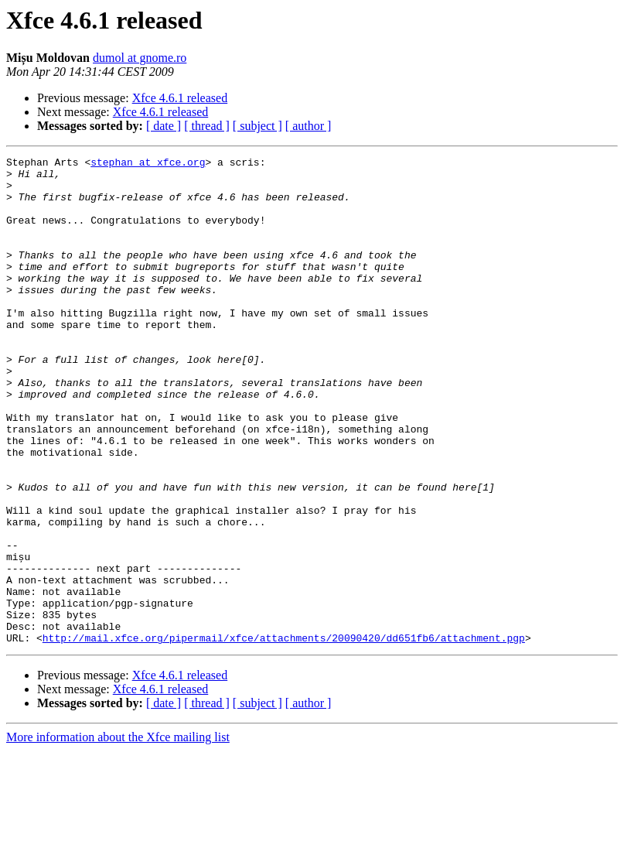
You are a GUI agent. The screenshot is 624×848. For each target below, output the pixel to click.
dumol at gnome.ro (139, 57)
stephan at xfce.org (147, 164)
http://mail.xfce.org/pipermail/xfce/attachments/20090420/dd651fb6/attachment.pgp (284, 735)
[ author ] (308, 125)
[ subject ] (257, 125)
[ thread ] (207, 125)
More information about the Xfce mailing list (118, 834)
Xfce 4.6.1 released (180, 97)
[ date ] (163, 125)
